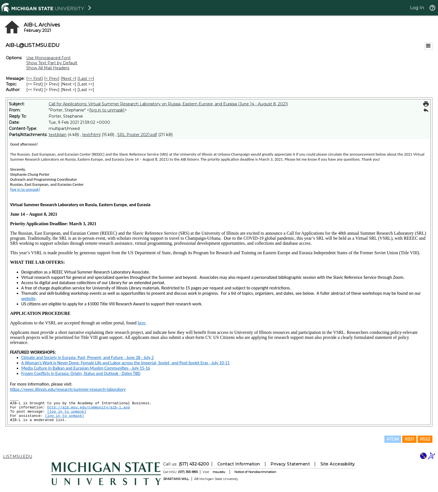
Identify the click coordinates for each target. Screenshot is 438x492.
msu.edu (219, 472)
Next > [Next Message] (68, 78)
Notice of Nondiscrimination (255, 472)
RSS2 (425, 439)
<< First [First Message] (35, 78)
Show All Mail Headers (47, 67)
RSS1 (409, 439)
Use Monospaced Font (48, 57)
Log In (417, 7)
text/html (91, 134)
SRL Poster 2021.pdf (137, 134)
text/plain (57, 134)
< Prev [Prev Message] (52, 78)
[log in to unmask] (107, 110)
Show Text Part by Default (51, 62)
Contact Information (238, 464)
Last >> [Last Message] (86, 78)
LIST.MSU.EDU (17, 456)
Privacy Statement (290, 464)
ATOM (393, 439)
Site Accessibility (337, 464)
